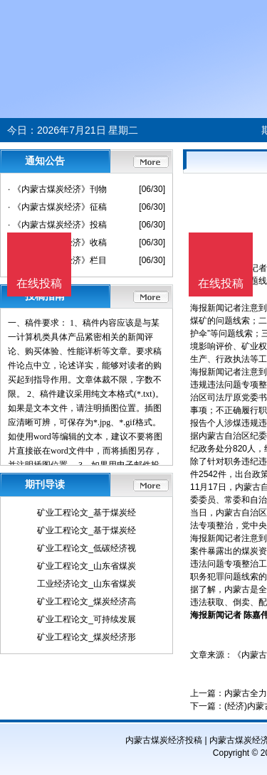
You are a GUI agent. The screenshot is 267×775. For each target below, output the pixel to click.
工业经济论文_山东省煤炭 (86, 584)
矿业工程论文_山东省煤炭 (86, 566)
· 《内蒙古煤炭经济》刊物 (57, 189)
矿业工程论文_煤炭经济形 (86, 637)
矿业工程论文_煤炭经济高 (86, 601)
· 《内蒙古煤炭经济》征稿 (57, 207)
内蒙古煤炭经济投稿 (163, 740)
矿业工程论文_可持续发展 (86, 619)
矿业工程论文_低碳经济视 (86, 548)
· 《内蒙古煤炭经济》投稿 (57, 225)
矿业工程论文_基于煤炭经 (86, 513)
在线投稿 (221, 283)
